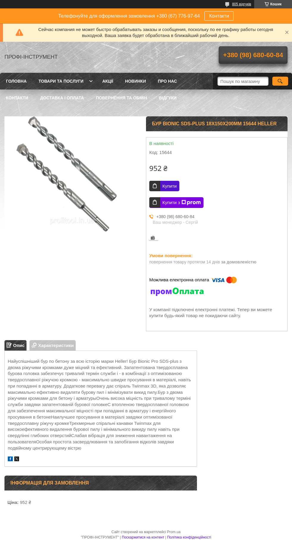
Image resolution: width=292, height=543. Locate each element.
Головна (16, 81)
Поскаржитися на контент (143, 537)
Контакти (219, 15)
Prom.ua (174, 532)
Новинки (135, 81)
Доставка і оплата (62, 97)
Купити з (181, 202)
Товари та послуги (60, 81)
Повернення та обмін (121, 97)
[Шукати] (280, 81)
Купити (169, 186)
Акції (107, 81)
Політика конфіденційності (189, 537)
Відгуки (167, 97)
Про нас (167, 81)
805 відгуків (241, 4)
